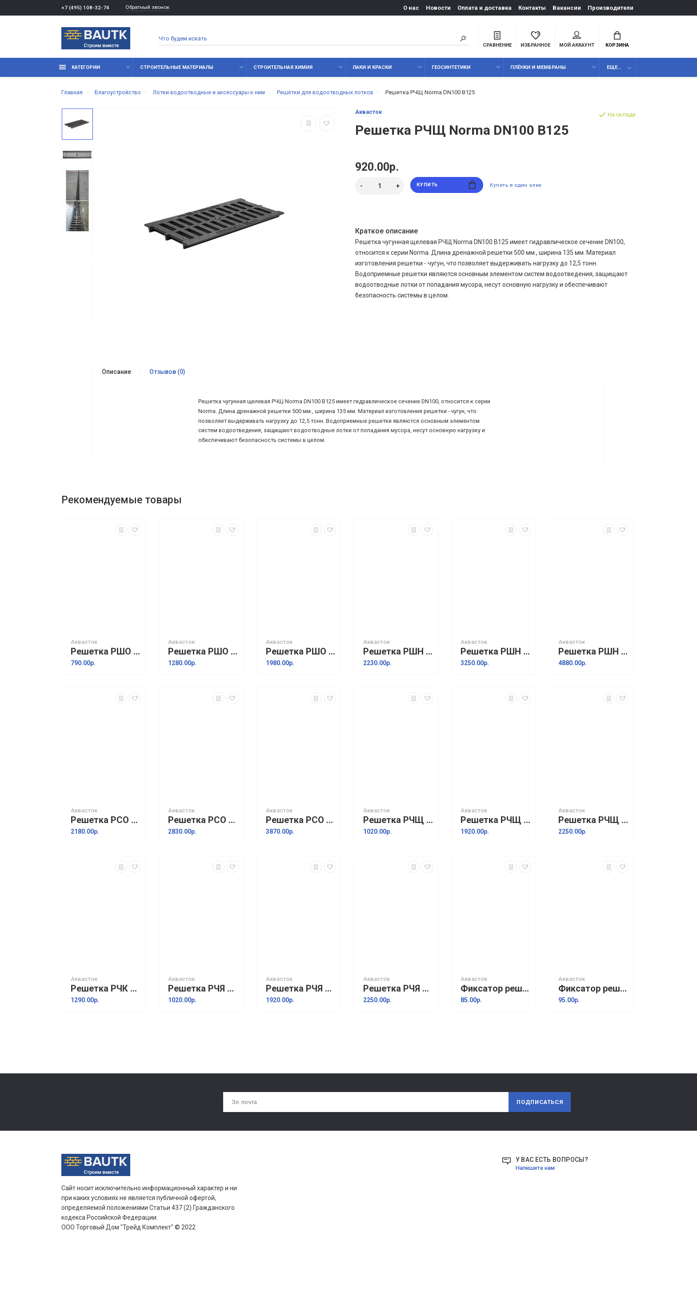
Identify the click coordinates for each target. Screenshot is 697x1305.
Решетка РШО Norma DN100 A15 (106, 692)
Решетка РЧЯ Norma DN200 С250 (398, 1029)
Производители (610, 7)
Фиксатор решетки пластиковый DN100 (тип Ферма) (496, 1029)
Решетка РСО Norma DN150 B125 (203, 860)
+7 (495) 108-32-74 (85, 7)
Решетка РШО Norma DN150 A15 (203, 692)
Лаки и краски (372, 72)
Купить (446, 191)
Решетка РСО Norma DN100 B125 (106, 860)
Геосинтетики (451, 72)
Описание (116, 376)
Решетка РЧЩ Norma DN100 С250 (398, 860)
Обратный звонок (152, 7)
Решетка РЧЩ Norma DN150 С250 (496, 860)
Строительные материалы (176, 72)
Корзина (617, 40)
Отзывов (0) (167, 376)
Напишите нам (537, 1210)
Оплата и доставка (484, 7)
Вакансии (567, 7)
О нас (411, 7)
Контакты (532, 7)
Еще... (614, 72)
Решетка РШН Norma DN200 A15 (593, 692)
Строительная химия (282, 72)
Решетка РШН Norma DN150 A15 (496, 692)
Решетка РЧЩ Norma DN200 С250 (593, 860)
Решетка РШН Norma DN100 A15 (398, 692)
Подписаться (539, 1143)
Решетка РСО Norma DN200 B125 (301, 860)
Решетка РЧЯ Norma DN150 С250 (301, 1029)
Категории (79, 72)
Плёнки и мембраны (538, 72)
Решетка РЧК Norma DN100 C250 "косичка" (106, 1029)
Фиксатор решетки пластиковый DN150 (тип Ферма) (593, 1029)
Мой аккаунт (576, 40)
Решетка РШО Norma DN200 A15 (301, 692)
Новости (438, 7)
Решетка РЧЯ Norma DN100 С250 (203, 1029)
